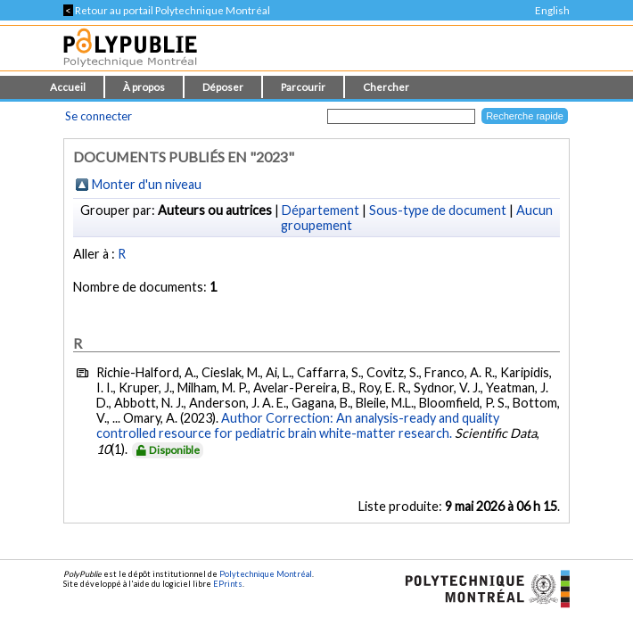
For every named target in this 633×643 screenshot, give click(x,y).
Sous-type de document (437, 210)
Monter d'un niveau (146, 184)
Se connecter (98, 116)
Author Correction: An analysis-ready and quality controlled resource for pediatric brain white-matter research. (297, 425)
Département (320, 210)
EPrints (228, 584)
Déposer (222, 87)
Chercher (386, 87)
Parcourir (303, 87)
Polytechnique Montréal (265, 574)
